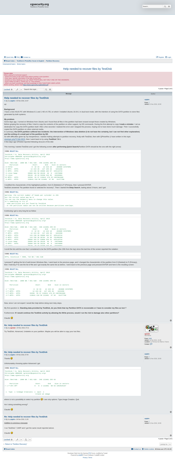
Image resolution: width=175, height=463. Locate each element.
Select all (14, 151)
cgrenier (147, 334)
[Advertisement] (87, 35)
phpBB (80, 455)
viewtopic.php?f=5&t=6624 (14, 139)
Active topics (21, 64)
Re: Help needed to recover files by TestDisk (25, 325)
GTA (89, 453)
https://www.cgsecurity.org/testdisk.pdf (35, 85)
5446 (150, 338)
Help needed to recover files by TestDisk (87, 68)
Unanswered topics (9, 64)
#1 (5, 101)
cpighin (147, 99)
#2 (5, 328)
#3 (5, 355)
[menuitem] (17, 57)
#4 (5, 419)
